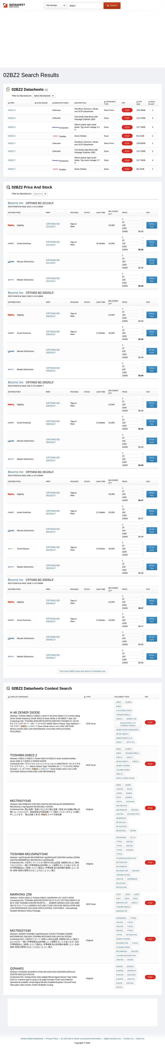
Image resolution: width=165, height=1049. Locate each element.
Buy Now (151, 225)
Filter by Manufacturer (21, 96)
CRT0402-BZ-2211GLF (53, 225)
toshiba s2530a (123, 875)
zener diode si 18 (124, 738)
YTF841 (119, 846)
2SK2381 (129, 841)
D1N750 (119, 983)
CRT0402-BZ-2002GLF (53, 404)
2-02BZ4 (31, 726)
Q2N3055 (119, 979)
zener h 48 (131, 719)
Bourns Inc (16, 203)
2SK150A (134, 810)
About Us (140, 1038)
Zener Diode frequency (127, 730)
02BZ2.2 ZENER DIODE (125, 778)
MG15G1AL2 (121, 822)
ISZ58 (127, 898)
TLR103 (135, 943)
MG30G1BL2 (121, 831)
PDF (127, 110)
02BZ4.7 (119, 742)
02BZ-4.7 (119, 774)
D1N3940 (119, 971)
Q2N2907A (131, 971)
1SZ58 (127, 894)
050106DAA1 (121, 837)
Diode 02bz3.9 (122, 734)
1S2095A (128, 797)
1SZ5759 (119, 789)
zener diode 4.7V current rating (128, 724)
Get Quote (151, 261)
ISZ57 (118, 898)
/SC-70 (132, 837)
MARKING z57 (121, 911)
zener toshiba (123, 766)
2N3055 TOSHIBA (123, 939)
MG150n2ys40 (133, 814)
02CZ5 (118, 797)
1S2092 (128, 785)
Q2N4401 (130, 966)
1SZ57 (118, 894)
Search (112, 5)
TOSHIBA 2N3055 (123, 947)
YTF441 (130, 922)
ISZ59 (135, 898)
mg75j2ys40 (121, 826)
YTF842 (133, 918)
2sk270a (119, 814)
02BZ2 (118, 702)
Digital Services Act (112, 1038)
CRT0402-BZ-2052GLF (53, 314)
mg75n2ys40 (121, 806)
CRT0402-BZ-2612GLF (53, 494)
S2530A (133, 831)
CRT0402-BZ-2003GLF (53, 602)
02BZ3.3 (135, 761)
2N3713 (119, 801)
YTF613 (119, 854)
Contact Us (128, 1038)
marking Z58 (121, 903)
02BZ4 (118, 706)
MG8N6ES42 (121, 818)
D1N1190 (119, 975)
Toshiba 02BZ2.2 (123, 715)
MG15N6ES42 (121, 810)
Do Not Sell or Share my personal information (81, 1038)
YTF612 (119, 841)
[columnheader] (19, 103)
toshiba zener (123, 770)
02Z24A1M (130, 801)
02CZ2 (129, 789)
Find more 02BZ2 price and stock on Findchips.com (83, 671)
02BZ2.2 (119, 719)
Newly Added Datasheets (32, 1038)
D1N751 (119, 987)
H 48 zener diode (124, 710)
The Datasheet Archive (14, 5)
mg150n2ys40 (122, 871)
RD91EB (119, 966)
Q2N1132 (131, 979)
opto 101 (130, 742)
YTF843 (130, 930)
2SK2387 (129, 846)
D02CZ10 (129, 983)
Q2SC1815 (131, 975)
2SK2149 (129, 850)
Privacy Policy (52, 1038)
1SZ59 (136, 894)
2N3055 (129, 793)
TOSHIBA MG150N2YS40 (126, 858)
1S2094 (119, 793)
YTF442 (119, 850)
